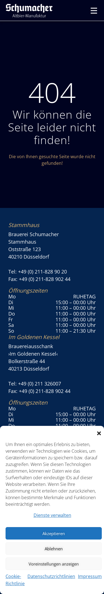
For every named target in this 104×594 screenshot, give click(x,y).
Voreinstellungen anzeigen (54, 564)
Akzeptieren (53, 533)
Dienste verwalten (52, 515)
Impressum (90, 576)
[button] (99, 433)
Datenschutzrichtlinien (51, 576)
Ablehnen (54, 548)
